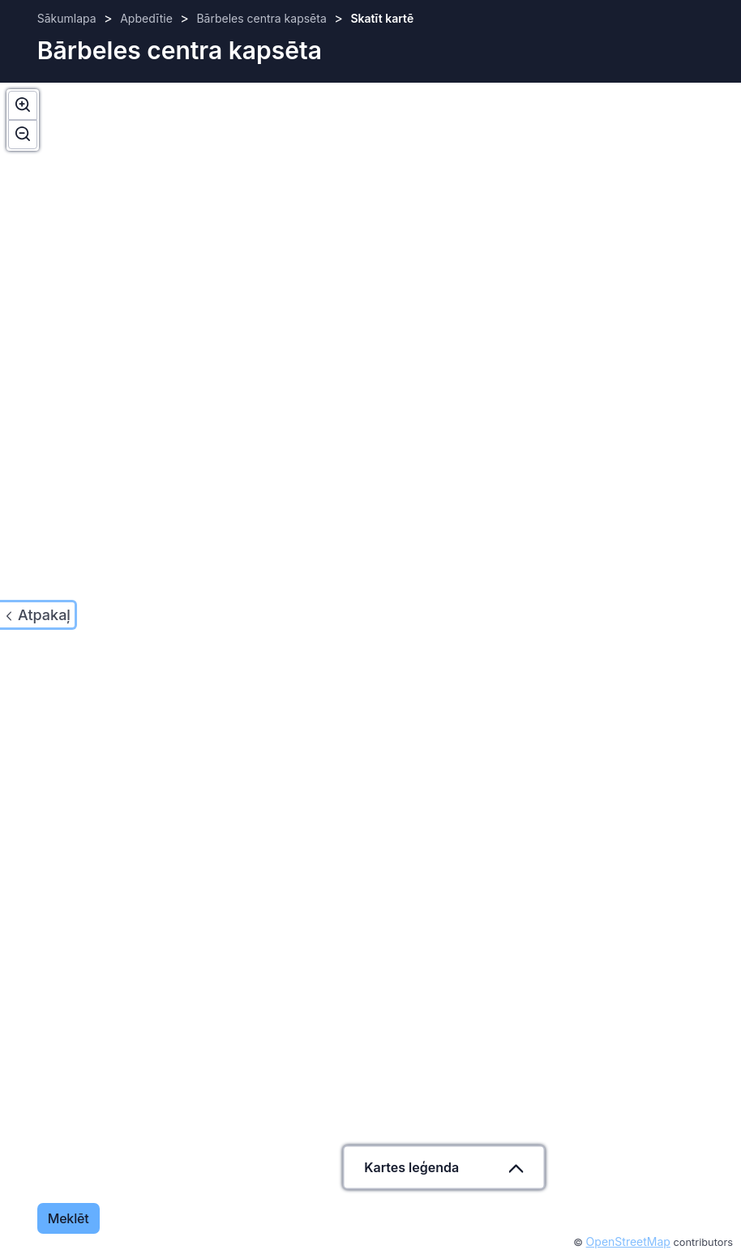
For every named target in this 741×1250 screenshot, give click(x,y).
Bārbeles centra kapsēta (261, 18)
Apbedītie (146, 18)
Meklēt (68, 1218)
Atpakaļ (44, 614)
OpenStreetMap (628, 1241)
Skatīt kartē (381, 18)
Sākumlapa (66, 18)
